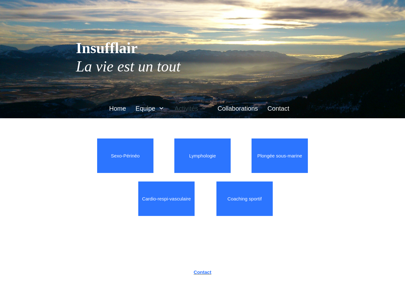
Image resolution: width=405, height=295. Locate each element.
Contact (202, 272)
